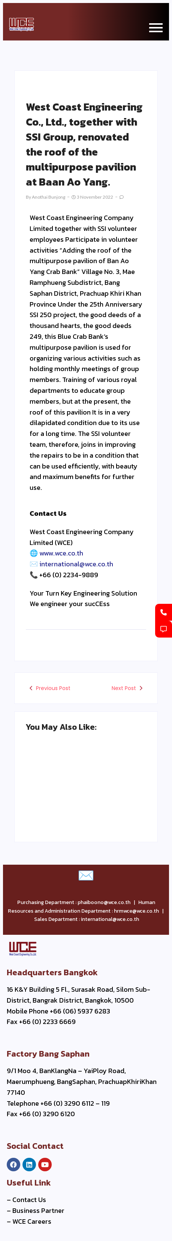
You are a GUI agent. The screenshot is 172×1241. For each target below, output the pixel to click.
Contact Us (29, 1200)
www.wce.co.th (61, 553)
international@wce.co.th (76, 564)
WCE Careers (31, 1221)
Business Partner (38, 1210)
